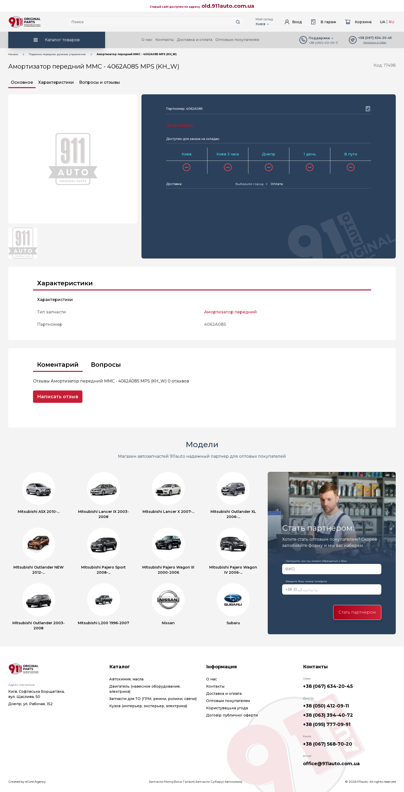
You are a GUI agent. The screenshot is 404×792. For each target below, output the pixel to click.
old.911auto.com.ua (227, 6)
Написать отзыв (57, 396)
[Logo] (24, 22)
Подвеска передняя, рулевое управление (57, 54)
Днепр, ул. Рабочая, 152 (30, 704)
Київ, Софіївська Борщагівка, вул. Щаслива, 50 (36, 694)
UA (382, 22)
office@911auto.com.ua (331, 763)
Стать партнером (357, 612)
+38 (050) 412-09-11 (323, 43)
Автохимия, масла (126, 679)
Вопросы (106, 364)
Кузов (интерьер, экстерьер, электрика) (148, 706)
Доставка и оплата (194, 39)
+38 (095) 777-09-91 (326, 724)
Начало (13, 54)
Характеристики (56, 82)
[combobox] (251, 184)
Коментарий (58, 364)
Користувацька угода (227, 708)
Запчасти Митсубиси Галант (171, 781)
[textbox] (249, 184)
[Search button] (238, 22)
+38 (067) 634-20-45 (328, 686)
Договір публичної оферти (232, 715)
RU (391, 22)
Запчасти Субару (209, 781)
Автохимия (233, 781)
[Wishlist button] (368, 109)
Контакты (164, 39)
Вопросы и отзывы (99, 82)
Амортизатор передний (230, 312)
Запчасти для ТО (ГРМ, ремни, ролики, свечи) (153, 698)
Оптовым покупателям (237, 39)
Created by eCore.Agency (27, 781)
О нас (146, 39)
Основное (22, 82)
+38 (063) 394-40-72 (328, 715)
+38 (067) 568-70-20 (327, 744)
